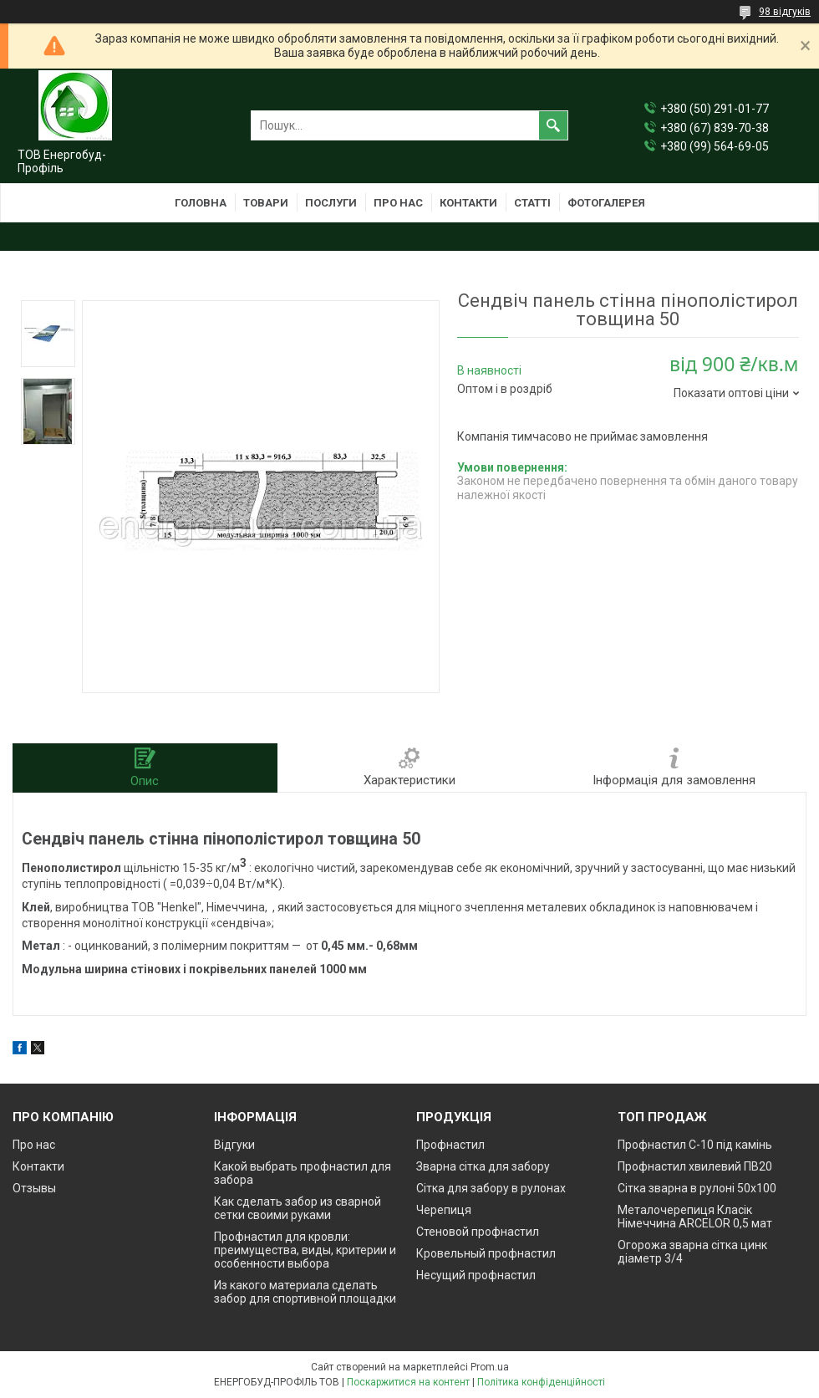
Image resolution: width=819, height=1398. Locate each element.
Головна (200, 202)
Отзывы (34, 1188)
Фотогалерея (606, 202)
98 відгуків (785, 12)
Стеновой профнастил (477, 1231)
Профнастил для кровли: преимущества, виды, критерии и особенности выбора (305, 1250)
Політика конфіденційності (541, 1382)
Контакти (468, 202)
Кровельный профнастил (486, 1253)
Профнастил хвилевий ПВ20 (695, 1166)
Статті (532, 202)
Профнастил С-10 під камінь (695, 1144)
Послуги (331, 202)
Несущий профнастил (476, 1275)
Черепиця (443, 1210)
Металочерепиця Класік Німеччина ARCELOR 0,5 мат (695, 1216)
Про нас (398, 202)
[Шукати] (553, 125)
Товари (265, 202)
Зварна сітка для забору (483, 1166)
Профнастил (450, 1144)
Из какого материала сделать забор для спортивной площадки (305, 1291)
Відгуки (234, 1144)
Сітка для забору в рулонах (491, 1188)
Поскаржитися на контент (408, 1382)
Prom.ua (490, 1367)
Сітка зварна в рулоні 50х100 (697, 1188)
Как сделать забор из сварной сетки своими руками (297, 1208)
